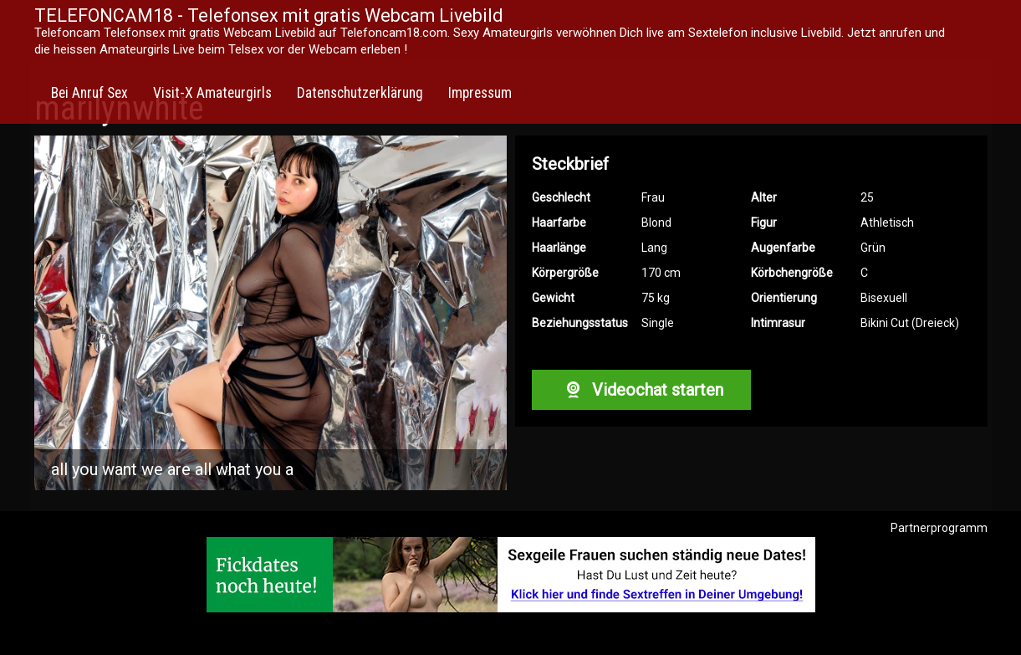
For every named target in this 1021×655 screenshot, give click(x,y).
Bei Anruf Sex (89, 92)
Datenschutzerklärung (360, 92)
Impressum (480, 92)
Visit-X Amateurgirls (212, 92)
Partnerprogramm (939, 528)
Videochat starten (641, 390)
